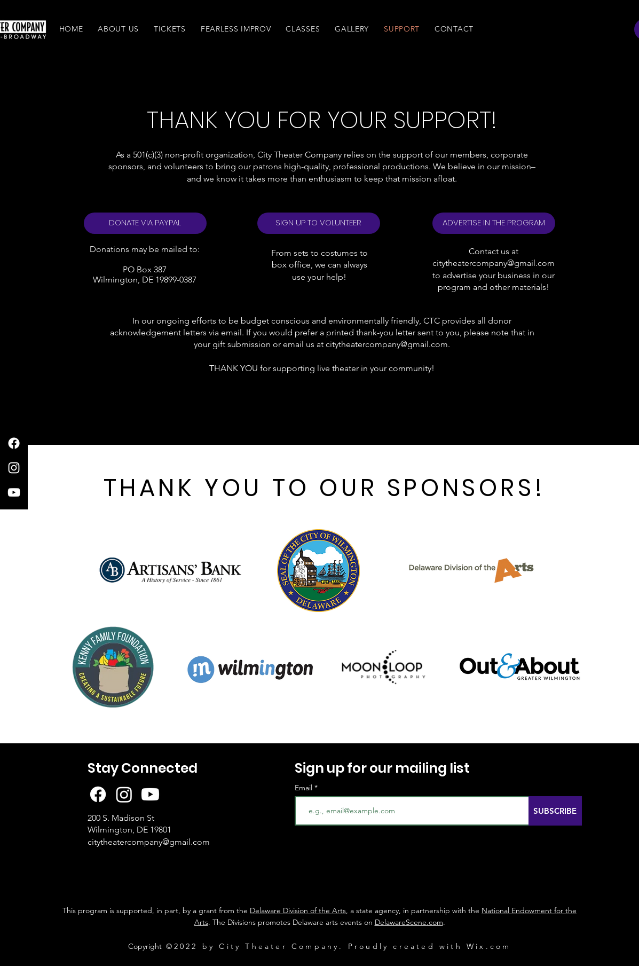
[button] (118, 29)
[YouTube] (13, 492)
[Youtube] (150, 794)
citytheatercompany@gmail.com (493, 263)
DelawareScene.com (409, 922)
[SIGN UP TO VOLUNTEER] (318, 223)
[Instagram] (13, 467)
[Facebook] (13, 443)
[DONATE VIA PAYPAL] (145, 223)
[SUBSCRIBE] (555, 811)
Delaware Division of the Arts (298, 910)
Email (304, 787)
